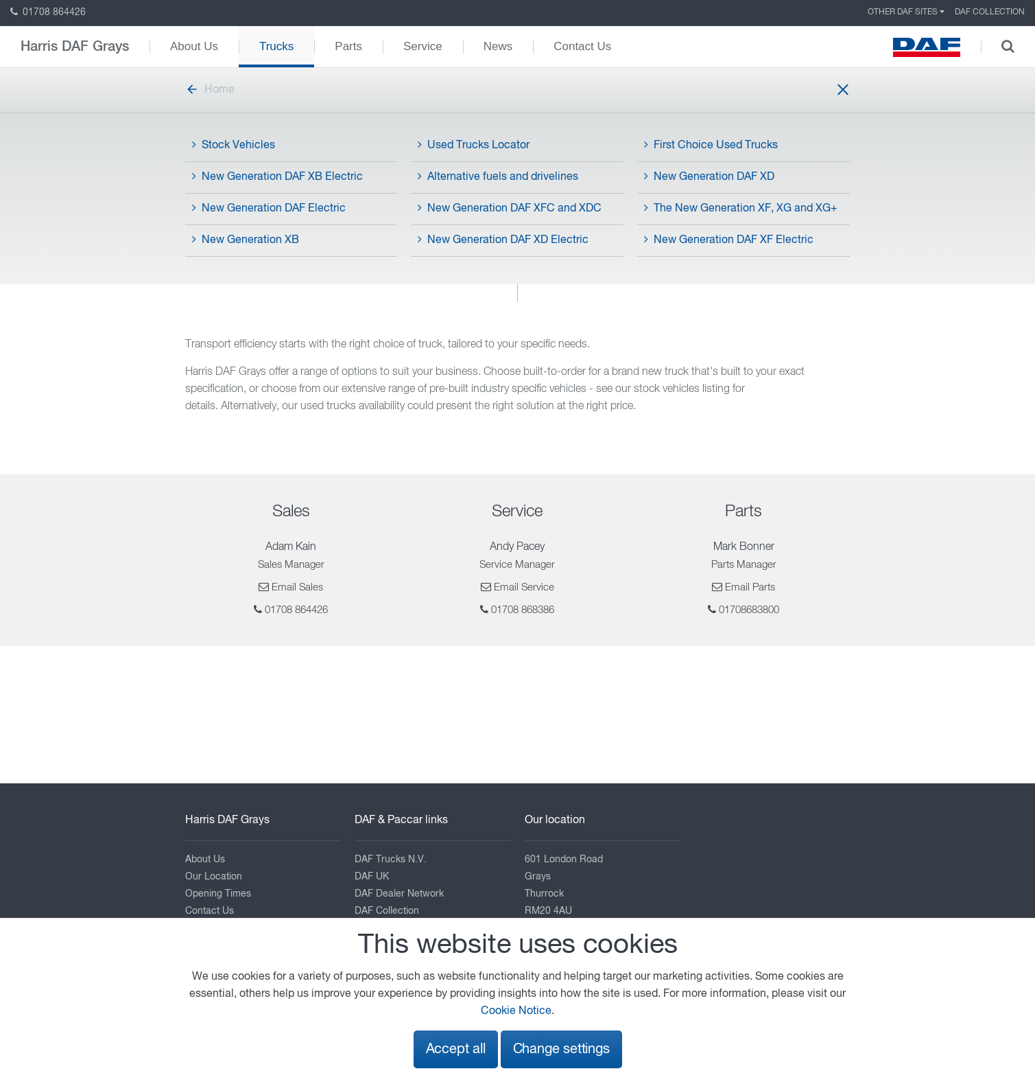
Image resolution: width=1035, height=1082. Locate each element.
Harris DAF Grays (75, 47)
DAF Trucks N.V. (391, 859)
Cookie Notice (516, 1011)
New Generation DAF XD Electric (503, 239)
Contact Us (582, 46)
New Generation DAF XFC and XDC (510, 208)
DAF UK (372, 877)
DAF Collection (990, 12)
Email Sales (297, 587)
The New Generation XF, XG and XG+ (740, 208)
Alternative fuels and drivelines (498, 176)
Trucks (276, 46)
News (498, 46)
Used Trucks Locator (474, 145)
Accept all (456, 1049)
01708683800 (749, 610)
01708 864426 (48, 12)
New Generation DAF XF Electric (728, 239)
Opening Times (218, 894)
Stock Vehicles (233, 145)
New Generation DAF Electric (269, 208)
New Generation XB (245, 239)
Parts (348, 46)
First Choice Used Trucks (711, 145)
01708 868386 (522, 610)
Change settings (561, 1049)
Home (210, 89)
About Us (194, 46)
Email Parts (750, 587)
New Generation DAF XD (709, 176)
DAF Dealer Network (399, 894)
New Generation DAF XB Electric (277, 176)
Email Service (524, 587)
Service (422, 46)
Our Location (213, 877)
